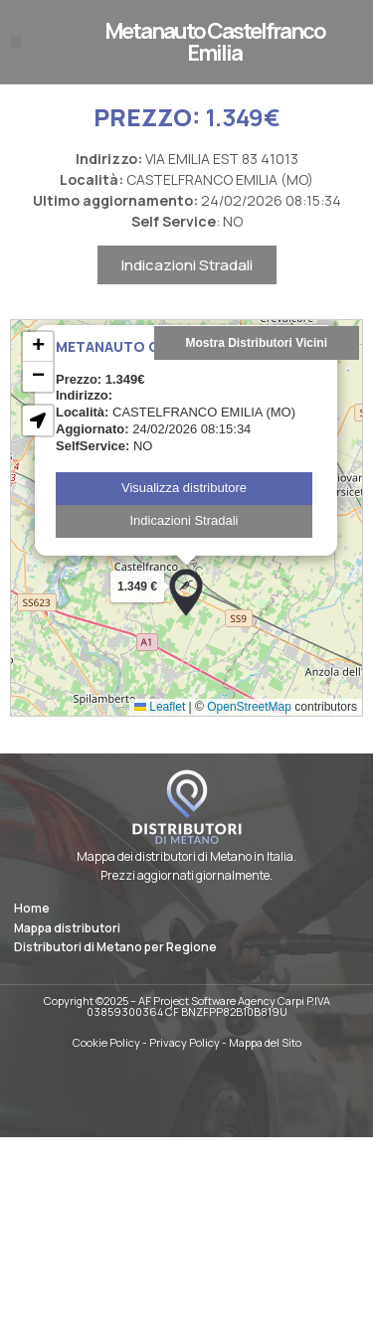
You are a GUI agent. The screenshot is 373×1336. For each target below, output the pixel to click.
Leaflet (159, 728)
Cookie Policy (106, 1042)
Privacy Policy (184, 1042)
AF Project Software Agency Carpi (221, 1000)
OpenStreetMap (249, 728)
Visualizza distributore (184, 508)
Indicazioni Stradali (187, 286)
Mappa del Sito (265, 1042)
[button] (16, 42)
